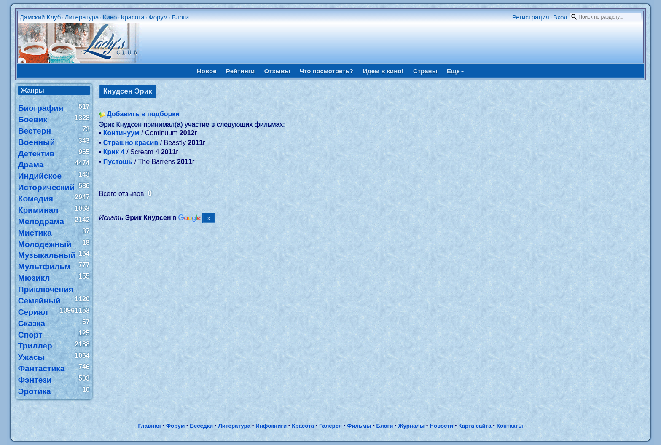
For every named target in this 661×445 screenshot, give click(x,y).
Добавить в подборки (143, 114)
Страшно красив (131, 142)
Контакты (510, 426)
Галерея (330, 426)
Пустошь (117, 161)
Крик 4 (114, 151)
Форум (158, 17)
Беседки (201, 426)
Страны (425, 71)
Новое (207, 71)
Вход (560, 17)
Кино (110, 17)
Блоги (180, 17)
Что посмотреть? (326, 71)
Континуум (121, 133)
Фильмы (359, 426)
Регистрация (530, 17)
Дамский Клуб (40, 17)
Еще (455, 71)
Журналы (411, 426)
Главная (149, 426)
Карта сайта (474, 426)
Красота (133, 17)
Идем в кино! (383, 71)
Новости (441, 426)
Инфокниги (271, 426)
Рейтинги (240, 71)
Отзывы (277, 71)
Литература (82, 17)
